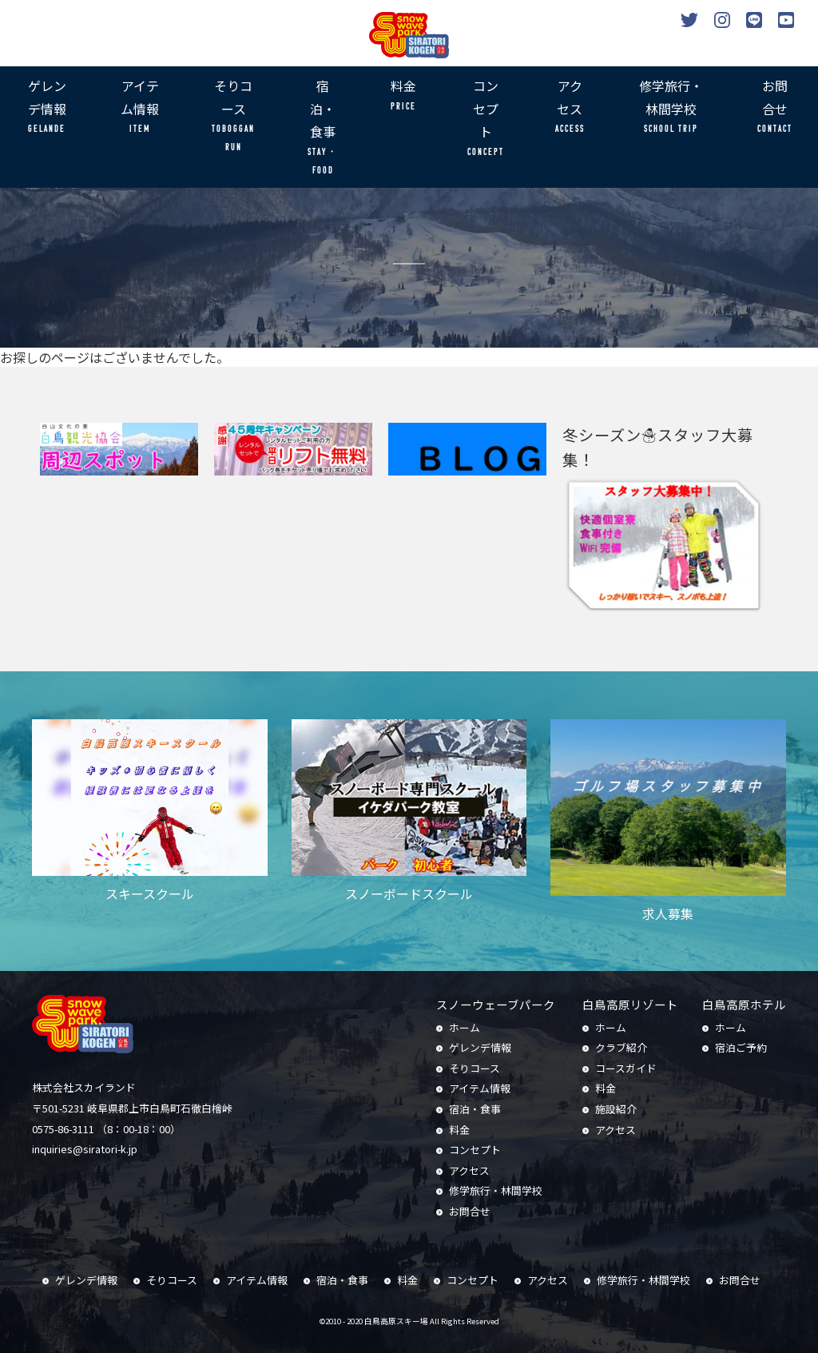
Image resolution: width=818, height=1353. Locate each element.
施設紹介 (616, 1108)
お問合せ (774, 107)
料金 (403, 96)
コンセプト (485, 118)
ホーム (464, 1027)
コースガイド (626, 1068)
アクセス (570, 107)
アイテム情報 (140, 107)
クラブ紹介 (621, 1047)
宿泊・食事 (322, 128)
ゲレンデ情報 (47, 107)
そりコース (233, 116)
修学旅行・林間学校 (671, 107)
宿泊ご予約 (741, 1047)
